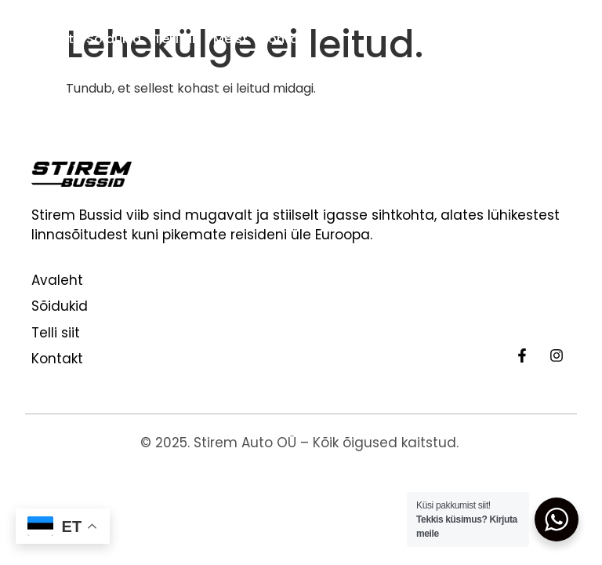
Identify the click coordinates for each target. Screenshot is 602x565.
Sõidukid (113, 39)
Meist (230, 39)
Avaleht (49, 39)
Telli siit (177, 39)
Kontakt (285, 39)
